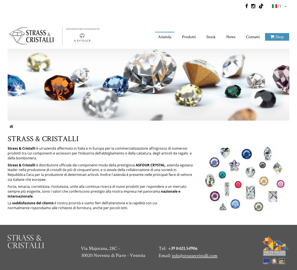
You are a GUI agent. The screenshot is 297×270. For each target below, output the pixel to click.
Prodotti (189, 21)
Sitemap (249, 262)
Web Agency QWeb (274, 262)
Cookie (232, 262)
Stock (211, 21)
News (230, 21)
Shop (277, 21)
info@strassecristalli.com (193, 234)
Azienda (164, 21)
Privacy (216, 262)
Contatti (253, 21)
